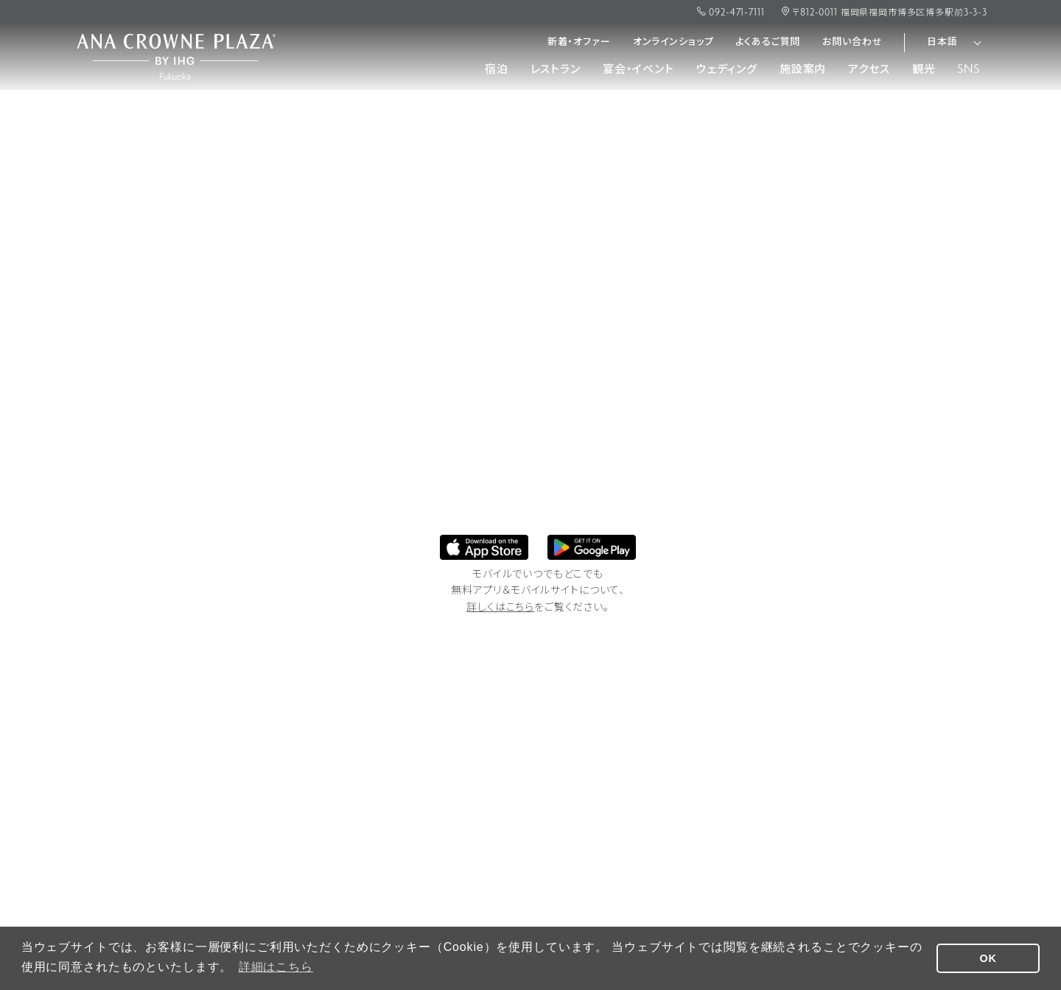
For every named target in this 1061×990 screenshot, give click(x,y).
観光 (924, 70)
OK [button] (988, 958)
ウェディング (726, 70)
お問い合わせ (852, 42)
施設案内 (803, 70)
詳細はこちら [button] (276, 967)
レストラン (555, 70)
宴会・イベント (638, 70)
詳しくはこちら (500, 608)
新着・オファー (579, 42)
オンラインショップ (673, 42)
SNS (968, 70)
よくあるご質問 (767, 42)
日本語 (942, 42)
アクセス (868, 70)
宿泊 (496, 70)
